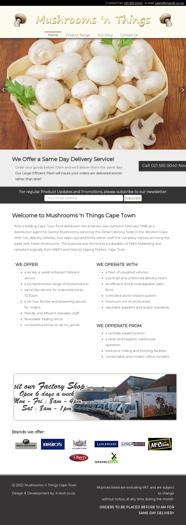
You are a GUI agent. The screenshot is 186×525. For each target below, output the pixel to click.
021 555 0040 (133, 3)
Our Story (105, 35)
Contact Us (129, 35)
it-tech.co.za (65, 493)
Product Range (78, 35)
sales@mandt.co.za (169, 3)
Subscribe (133, 198)
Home (53, 35)
